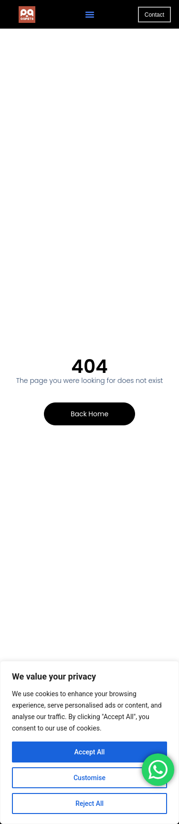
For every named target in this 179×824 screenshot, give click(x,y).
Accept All (89, 752)
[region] (89, 742)
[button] (90, 14)
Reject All (89, 803)
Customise (89, 778)
